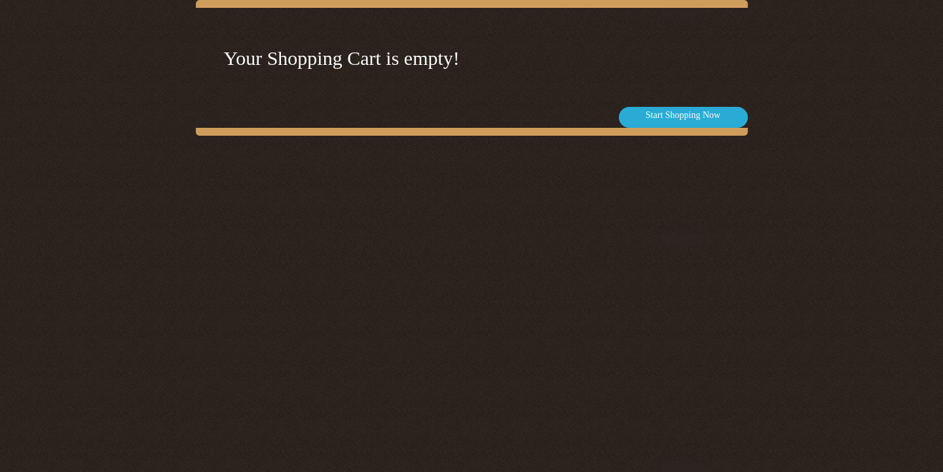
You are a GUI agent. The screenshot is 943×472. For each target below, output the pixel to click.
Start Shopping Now (683, 115)
